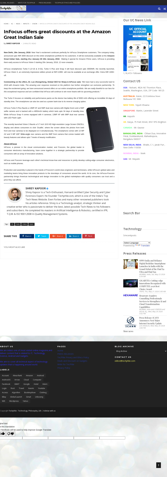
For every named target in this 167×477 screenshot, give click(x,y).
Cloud (26, 380)
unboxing (39, 397)
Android (40, 376)
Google (27, 384)
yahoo (25, 401)
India (18, 24)
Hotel (36, 384)
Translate (142, 245)
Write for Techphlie (26, 3)
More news (128, 331)
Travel (21, 388)
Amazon (29, 376)
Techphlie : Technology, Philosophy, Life (25, 411)
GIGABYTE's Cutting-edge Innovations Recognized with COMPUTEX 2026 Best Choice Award (152, 285)
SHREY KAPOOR (36, 188)
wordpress (14, 401)
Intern (45, 384)
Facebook (6, 384)
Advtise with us (49, 411)
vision (34, 24)
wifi (3, 401)
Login (4, 388)
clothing (43, 393)
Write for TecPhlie (65, 364)
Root (13, 388)
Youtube (41, 388)
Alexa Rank (17, 376)
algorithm (16, 393)
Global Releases (7, 3)
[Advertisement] (145, 189)
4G (12, 24)
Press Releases (45, 3)
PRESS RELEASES (65, 354)
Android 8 (6, 380)
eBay (4, 397)
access (5, 393)
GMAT (16, 384)
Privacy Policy (63, 368)
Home (6, 24)
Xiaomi (31, 388)
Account (5, 376)
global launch (16, 397)
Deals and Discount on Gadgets (72, 361)
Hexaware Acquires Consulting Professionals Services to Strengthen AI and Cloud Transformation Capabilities (152, 301)
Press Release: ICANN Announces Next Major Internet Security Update (150, 321)
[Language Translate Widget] (137, 243)
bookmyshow (29, 393)
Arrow (17, 380)
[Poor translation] (10, 434)
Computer (37, 380)
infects (26, 24)
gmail (28, 397)
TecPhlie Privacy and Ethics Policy (73, 357)
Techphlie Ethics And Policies (67, 3)
